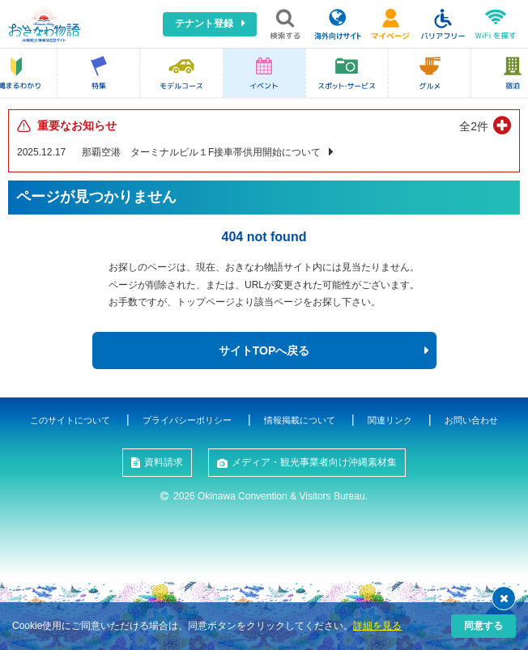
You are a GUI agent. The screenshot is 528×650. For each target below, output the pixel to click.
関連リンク (390, 420)
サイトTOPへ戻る (264, 350)
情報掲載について (299, 420)
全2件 (473, 126)
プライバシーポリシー (187, 420)
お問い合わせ (471, 420)
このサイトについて (70, 420)
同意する (483, 625)
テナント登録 (204, 23)
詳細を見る (377, 625)
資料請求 (163, 462)
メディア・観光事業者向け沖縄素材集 (314, 462)
